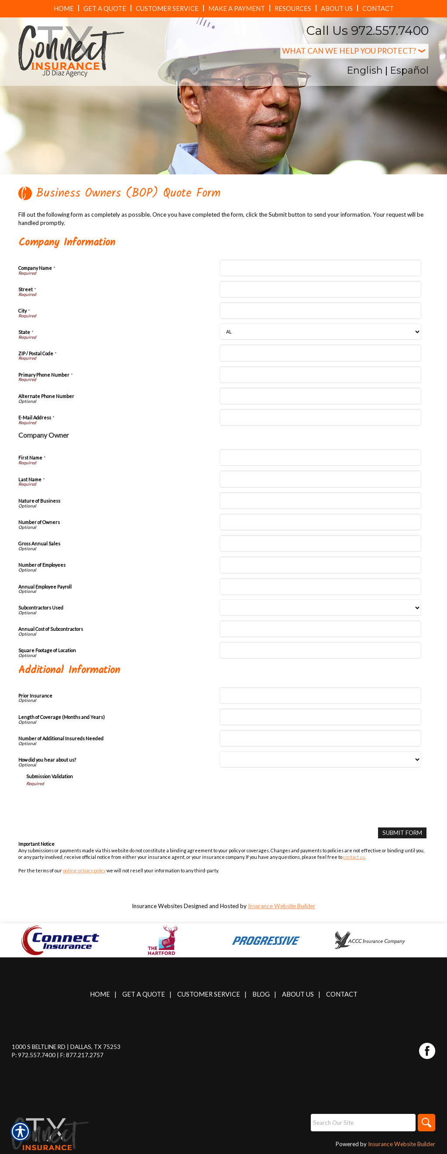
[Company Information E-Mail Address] (320, 417)
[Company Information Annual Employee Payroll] (320, 586)
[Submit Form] (402, 832)
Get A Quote (143, 994)
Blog (261, 994)
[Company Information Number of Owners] (320, 522)
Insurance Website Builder (281, 905)
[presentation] (92, 804)
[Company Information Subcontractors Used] (320, 607)
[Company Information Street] (320, 289)
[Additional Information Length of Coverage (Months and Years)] (320, 716)
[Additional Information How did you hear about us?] (320, 759)
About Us (298, 994)
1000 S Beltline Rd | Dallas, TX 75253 (66, 1046)
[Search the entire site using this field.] (363, 1122)
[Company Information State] (320, 331)
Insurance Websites (157, 905)
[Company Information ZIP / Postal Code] (320, 352)
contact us (354, 857)
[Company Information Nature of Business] (320, 500)
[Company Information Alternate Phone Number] (320, 396)
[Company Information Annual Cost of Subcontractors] (320, 628)
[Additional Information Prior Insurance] (320, 695)
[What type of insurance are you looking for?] (354, 51)
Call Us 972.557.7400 (367, 30)
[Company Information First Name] (320, 457)
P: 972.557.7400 (33, 1055)
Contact (342, 994)
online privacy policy (84, 870)
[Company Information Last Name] (320, 478)
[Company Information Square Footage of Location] (320, 650)
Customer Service (208, 994)
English (365, 70)
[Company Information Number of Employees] (320, 564)
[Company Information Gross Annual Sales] (320, 543)
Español (409, 70)
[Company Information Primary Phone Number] (320, 374)
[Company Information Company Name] (320, 267)
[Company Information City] (320, 310)
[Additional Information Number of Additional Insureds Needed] (320, 738)
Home (100, 994)
